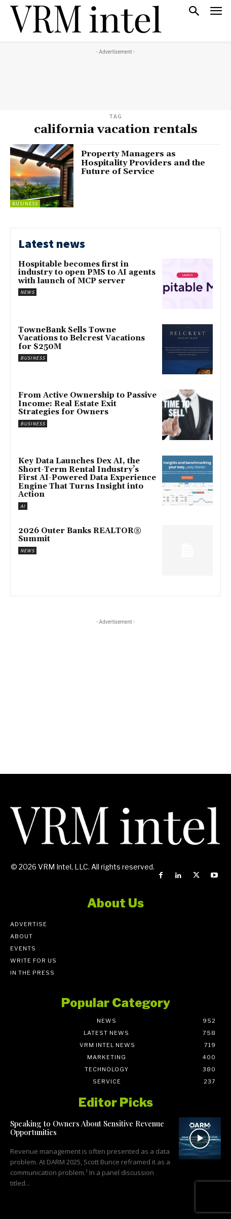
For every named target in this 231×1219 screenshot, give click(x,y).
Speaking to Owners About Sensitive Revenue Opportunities (87, 1127)
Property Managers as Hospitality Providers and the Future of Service (143, 163)
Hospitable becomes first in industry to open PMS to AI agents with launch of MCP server (87, 272)
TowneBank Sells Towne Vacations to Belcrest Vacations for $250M (81, 338)
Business (25, 203)
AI (22, 506)
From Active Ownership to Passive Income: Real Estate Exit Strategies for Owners (87, 403)
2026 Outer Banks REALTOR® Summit (79, 535)
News (27, 292)
